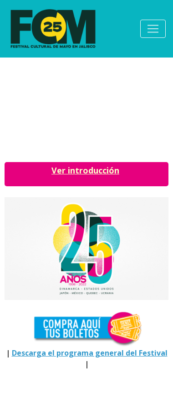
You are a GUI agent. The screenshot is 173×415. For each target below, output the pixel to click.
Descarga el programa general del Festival (90, 353)
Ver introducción (85, 170)
